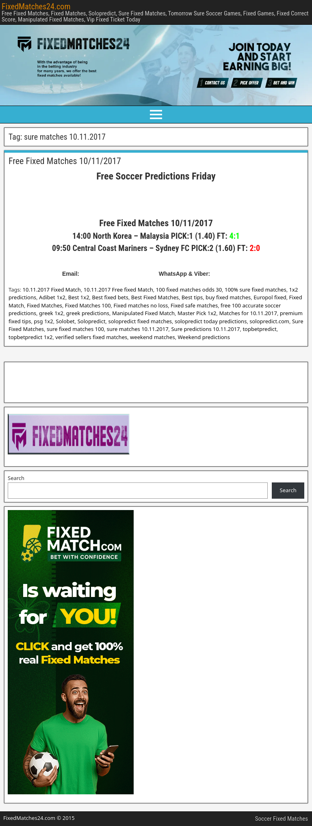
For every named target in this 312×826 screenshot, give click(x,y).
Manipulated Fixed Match (143, 313)
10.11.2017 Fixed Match (52, 289)
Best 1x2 (78, 297)
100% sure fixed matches (255, 289)
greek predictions (87, 313)
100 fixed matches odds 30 (189, 289)
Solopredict (92, 321)
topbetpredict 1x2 (30, 337)
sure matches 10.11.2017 (138, 329)
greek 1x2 (51, 313)
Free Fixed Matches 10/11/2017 (65, 161)
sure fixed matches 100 (75, 329)
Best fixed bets (110, 297)
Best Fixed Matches (155, 297)
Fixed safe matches (194, 305)
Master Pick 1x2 (197, 313)
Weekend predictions (204, 337)
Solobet (65, 321)
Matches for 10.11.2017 (248, 313)
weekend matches (152, 337)
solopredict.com (269, 321)
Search (16, 478)
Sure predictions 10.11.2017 (205, 329)
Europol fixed (270, 297)
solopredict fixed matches (140, 321)
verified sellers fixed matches (91, 337)
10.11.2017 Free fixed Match (118, 289)
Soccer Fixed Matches (281, 818)
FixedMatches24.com (36, 6)
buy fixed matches (228, 297)
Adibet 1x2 (52, 297)
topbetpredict (259, 329)
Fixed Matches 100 (88, 305)
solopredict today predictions (211, 321)
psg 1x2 (43, 321)
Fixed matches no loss (140, 305)
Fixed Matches (44, 305)
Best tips (192, 297)
